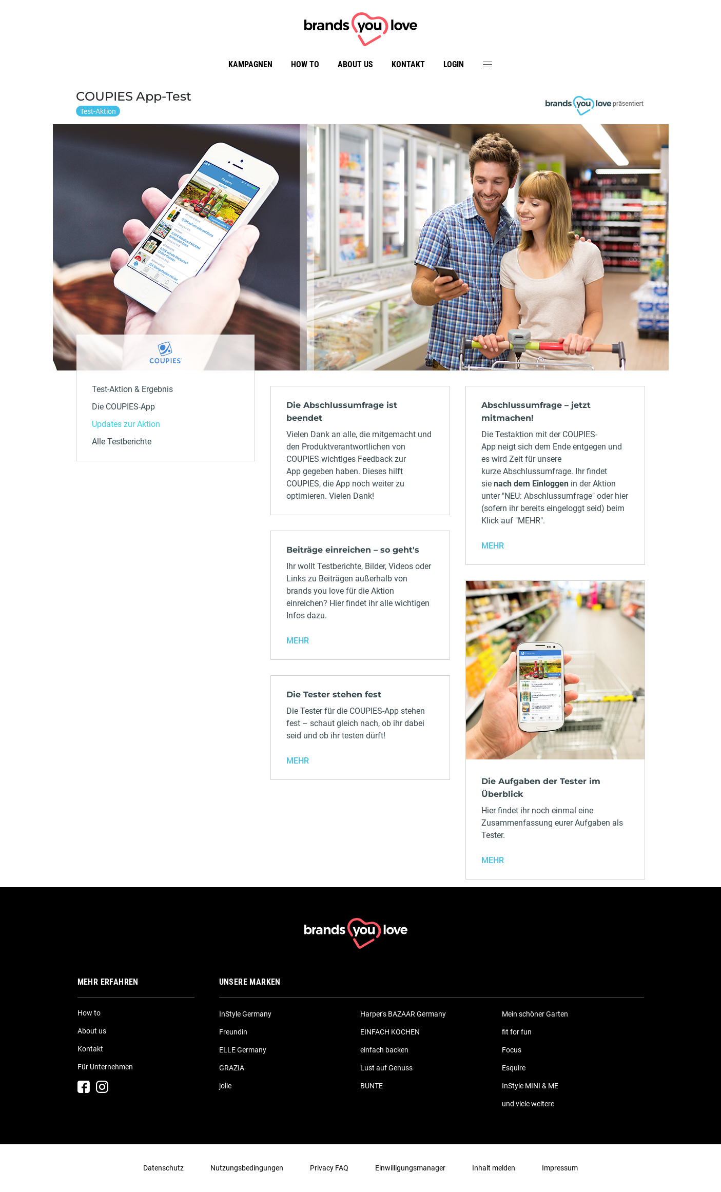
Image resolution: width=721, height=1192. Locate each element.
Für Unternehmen (105, 1067)
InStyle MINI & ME (530, 1086)
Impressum (560, 1168)
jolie (225, 1086)
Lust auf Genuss (386, 1068)
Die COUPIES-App (123, 407)
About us (355, 64)
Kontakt (408, 64)
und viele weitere (528, 1104)
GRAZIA (231, 1068)
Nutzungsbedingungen (246, 1168)
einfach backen (384, 1050)
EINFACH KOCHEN (390, 1032)
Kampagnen (250, 64)
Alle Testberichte (121, 441)
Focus (511, 1050)
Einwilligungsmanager (410, 1168)
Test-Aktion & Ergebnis (132, 389)
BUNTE (371, 1086)
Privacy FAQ (329, 1168)
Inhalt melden (493, 1168)
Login (453, 64)
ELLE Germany (242, 1050)
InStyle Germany (245, 1014)
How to (305, 64)
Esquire (513, 1068)
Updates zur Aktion (126, 424)
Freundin (233, 1032)
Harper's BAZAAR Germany (403, 1014)
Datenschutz (163, 1168)
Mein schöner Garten (535, 1014)
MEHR (492, 546)
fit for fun (517, 1032)
